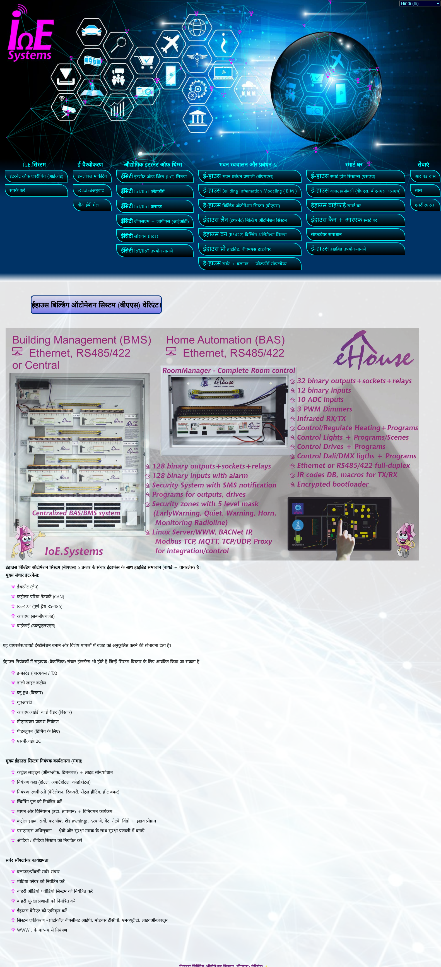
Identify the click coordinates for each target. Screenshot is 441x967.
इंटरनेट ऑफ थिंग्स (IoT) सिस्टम (154, 176)
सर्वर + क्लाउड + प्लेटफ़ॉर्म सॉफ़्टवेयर (245, 263)
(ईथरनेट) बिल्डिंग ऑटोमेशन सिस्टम (245, 220)
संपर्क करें (17, 190)
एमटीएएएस (424, 205)
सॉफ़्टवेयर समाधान (326, 234)
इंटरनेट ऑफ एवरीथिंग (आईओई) (36, 176)
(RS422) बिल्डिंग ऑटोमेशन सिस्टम (245, 234)
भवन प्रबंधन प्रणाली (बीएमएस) (238, 176)
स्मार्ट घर (336, 205)
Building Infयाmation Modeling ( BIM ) (250, 191)
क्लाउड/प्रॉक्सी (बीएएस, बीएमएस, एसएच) (356, 191)
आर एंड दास (425, 176)
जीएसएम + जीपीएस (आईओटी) (155, 221)
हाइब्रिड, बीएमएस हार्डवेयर (237, 249)
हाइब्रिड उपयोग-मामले (338, 249)
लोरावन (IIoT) (139, 236)
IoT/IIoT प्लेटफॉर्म (143, 191)
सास (418, 190)
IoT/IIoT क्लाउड (141, 206)
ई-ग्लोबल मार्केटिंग (92, 176)
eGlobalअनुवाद (91, 190)
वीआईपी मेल (88, 205)
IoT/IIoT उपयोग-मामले (147, 251)
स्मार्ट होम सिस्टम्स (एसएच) (343, 176)
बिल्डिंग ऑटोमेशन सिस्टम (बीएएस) (241, 205)
